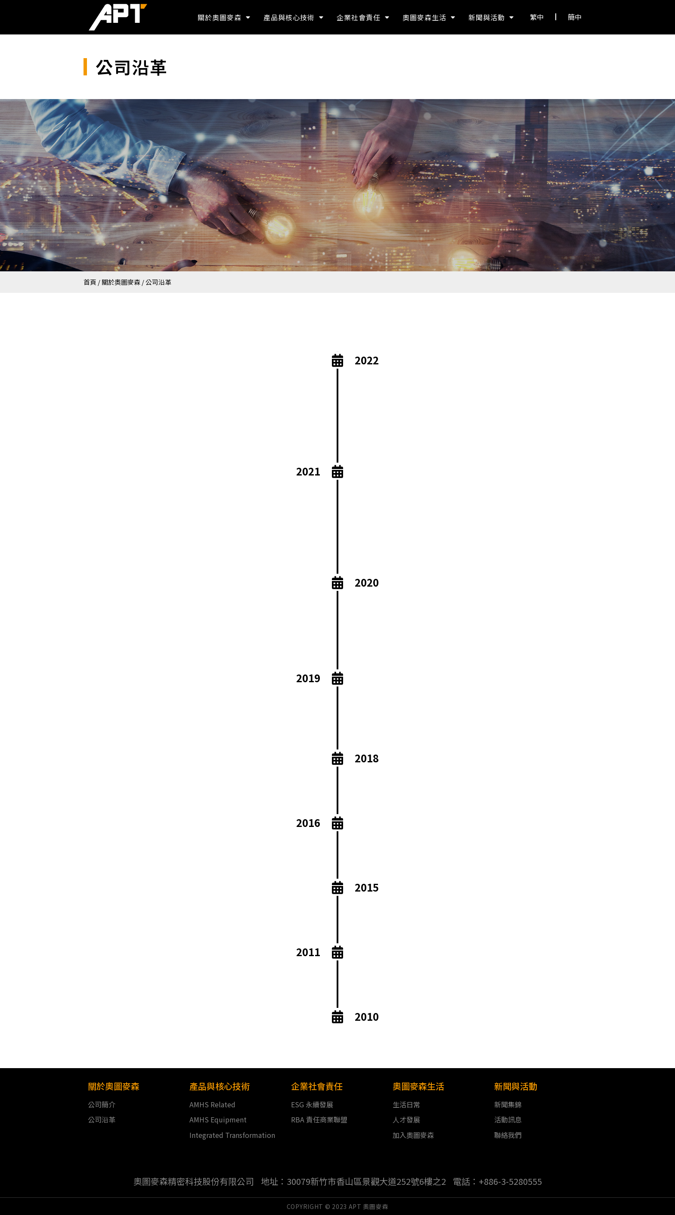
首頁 (90, 281)
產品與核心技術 (293, 17)
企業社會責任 (363, 17)
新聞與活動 (491, 17)
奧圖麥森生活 (429, 17)
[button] (537, 16)
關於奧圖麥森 (224, 17)
